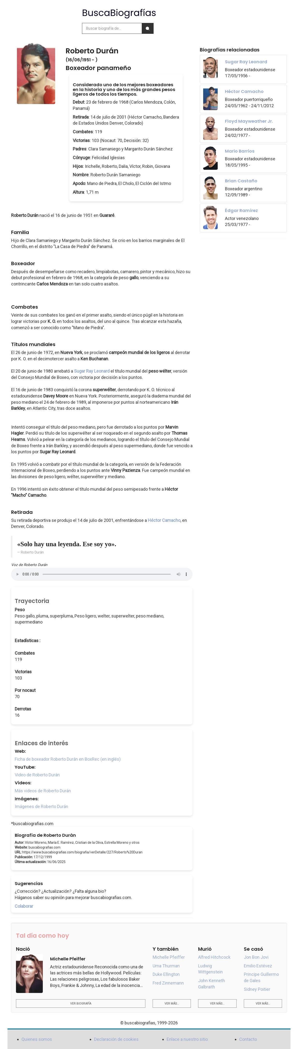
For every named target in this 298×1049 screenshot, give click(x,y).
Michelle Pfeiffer (169, 957)
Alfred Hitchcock (214, 957)
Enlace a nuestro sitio (187, 1039)
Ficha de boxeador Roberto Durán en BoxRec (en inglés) (68, 759)
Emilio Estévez (258, 965)
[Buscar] (148, 28)
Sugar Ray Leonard (92, 371)
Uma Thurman (166, 965)
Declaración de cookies (116, 1039)
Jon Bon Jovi (256, 957)
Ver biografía (80, 1003)
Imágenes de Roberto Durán (41, 806)
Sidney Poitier (257, 989)
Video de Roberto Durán (37, 774)
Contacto (248, 1039)
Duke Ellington (166, 974)
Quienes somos (37, 1039)
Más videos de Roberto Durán (43, 790)
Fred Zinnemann (168, 982)
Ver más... (171, 1003)
